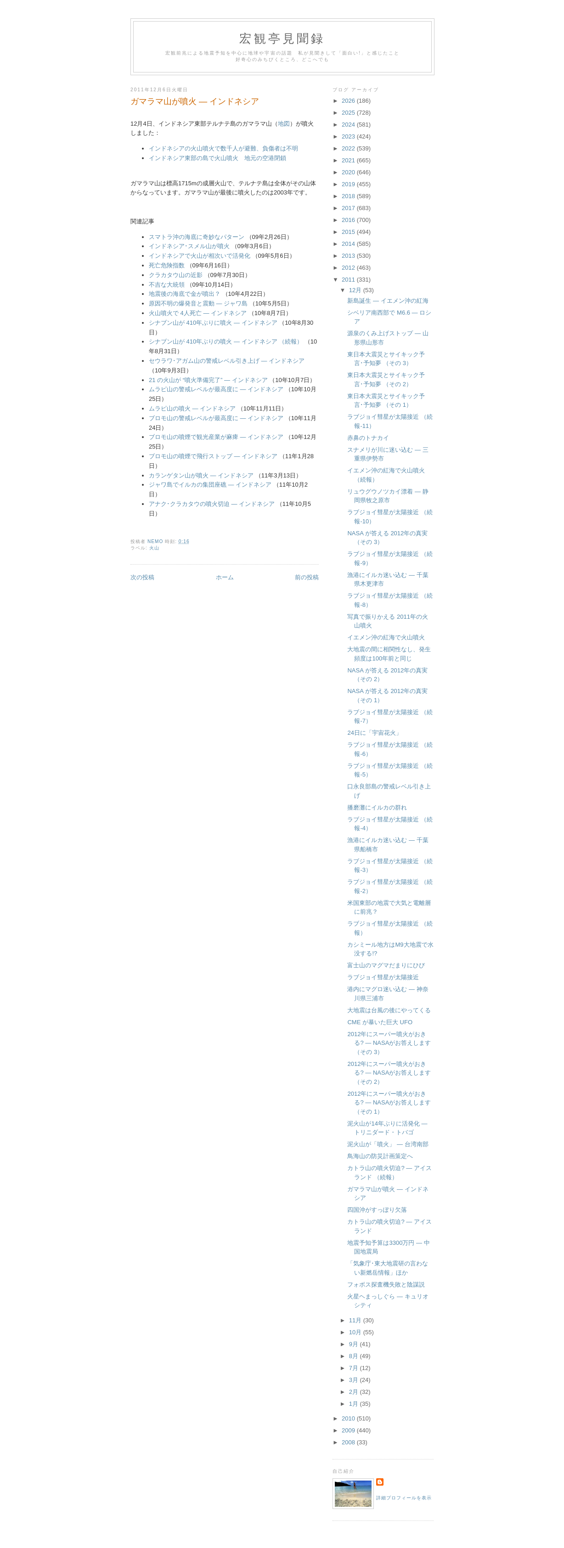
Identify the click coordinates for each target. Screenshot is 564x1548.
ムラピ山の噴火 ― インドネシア (192, 408)
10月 (356, 1332)
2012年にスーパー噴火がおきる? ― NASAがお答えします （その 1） (389, 1102)
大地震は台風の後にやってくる (389, 1010)
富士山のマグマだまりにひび (386, 965)
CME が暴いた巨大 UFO (379, 1022)
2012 (349, 267)
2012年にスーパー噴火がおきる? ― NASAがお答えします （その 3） (389, 1043)
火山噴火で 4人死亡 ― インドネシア (198, 313)
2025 (349, 112)
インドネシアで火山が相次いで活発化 (199, 255)
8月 (354, 1356)
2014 (349, 243)
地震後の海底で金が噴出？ (184, 293)
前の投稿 (307, 577)
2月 (354, 1391)
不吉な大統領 (167, 284)
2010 (349, 1418)
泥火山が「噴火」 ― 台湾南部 (387, 1144)
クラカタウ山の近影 (176, 275)
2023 (349, 136)
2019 (349, 184)
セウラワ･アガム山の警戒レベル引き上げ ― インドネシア (227, 360)
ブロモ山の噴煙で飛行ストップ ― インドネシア (213, 456)
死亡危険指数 (167, 265)
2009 (349, 1430)
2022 (349, 148)
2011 (349, 279)
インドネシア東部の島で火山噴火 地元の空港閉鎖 (217, 158)
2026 (349, 100)
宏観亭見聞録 (282, 38)
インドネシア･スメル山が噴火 (189, 246)
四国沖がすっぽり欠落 (377, 1209)
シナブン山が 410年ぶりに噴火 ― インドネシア (213, 322)
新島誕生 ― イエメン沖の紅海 (387, 300)
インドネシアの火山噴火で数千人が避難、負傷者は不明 (223, 148)
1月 (354, 1403)
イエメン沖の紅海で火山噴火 (386, 637)
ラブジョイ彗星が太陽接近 (383, 977)
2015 (349, 231)
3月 (354, 1379)
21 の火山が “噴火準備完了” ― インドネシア (208, 380)
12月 (356, 290)
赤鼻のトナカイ (368, 437)
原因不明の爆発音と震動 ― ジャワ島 (198, 303)
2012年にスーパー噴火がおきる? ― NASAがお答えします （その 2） (389, 1072)
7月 (354, 1368)
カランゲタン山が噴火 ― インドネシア (201, 475)
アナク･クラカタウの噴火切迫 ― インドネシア (212, 503)
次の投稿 (142, 577)
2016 (349, 219)
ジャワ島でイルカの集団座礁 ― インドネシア (210, 484)
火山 (154, 547)
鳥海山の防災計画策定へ (380, 1156)
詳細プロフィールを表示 (404, 1497)
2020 (349, 172)
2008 (349, 1442)
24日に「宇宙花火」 (374, 732)
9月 (354, 1344)
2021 (349, 160)
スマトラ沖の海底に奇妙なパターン (196, 236)
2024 (349, 124)
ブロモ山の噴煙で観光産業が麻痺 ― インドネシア (216, 436)
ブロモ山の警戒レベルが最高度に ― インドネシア (216, 418)
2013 (349, 255)
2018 (349, 196)
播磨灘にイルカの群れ (377, 807)
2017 (349, 208)
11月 (356, 1320)
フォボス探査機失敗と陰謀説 (386, 1284)
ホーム (225, 577)
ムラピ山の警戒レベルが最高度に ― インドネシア (216, 389)
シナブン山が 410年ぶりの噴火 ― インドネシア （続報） (226, 341)
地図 (284, 123)
